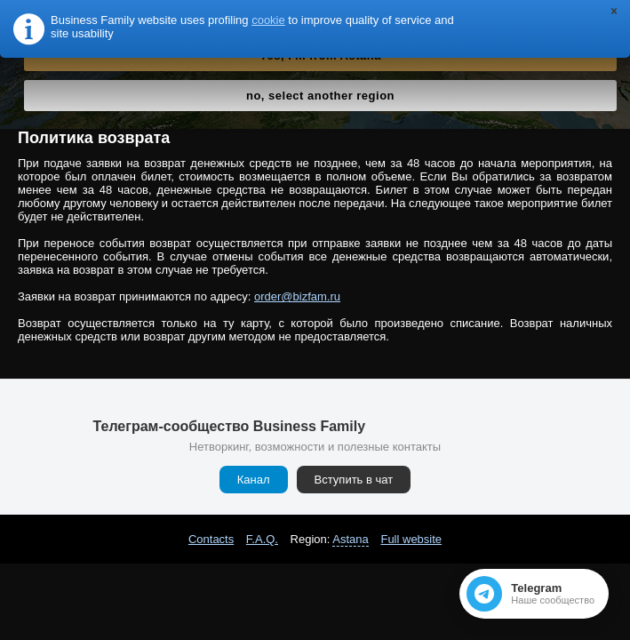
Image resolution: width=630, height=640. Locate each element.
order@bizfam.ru (297, 296)
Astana (350, 539)
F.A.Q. (262, 539)
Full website (411, 539)
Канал (253, 479)
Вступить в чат (354, 479)
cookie (268, 20)
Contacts (211, 539)
